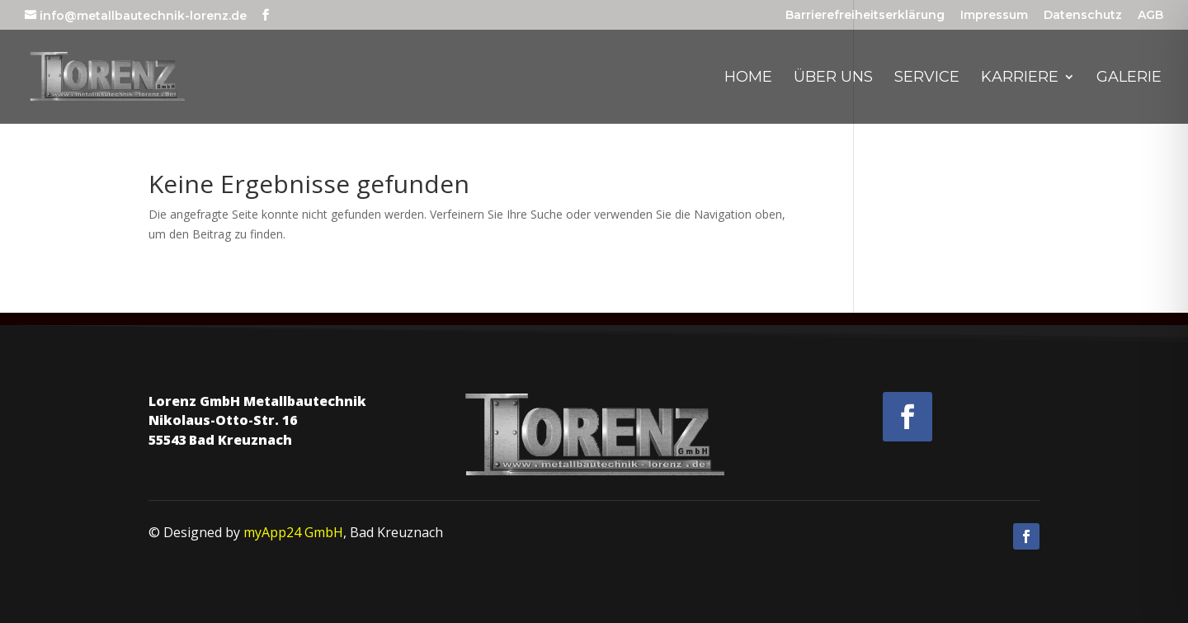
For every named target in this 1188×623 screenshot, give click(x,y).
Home (748, 78)
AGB (1150, 15)
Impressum (994, 15)
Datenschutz (1083, 15)
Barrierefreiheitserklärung (865, 15)
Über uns (833, 78)
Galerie (1129, 78)
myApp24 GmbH (293, 532)
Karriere (1019, 78)
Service (926, 78)
